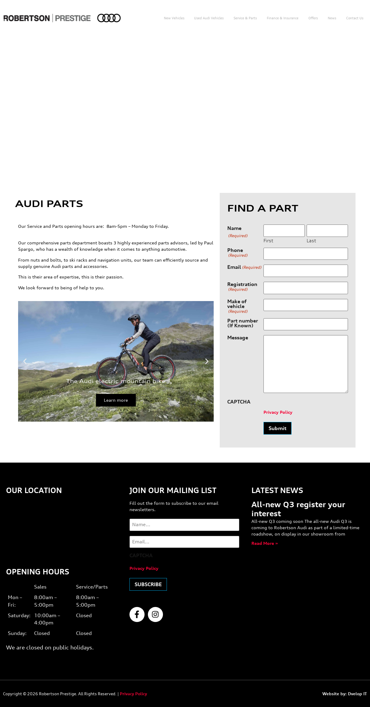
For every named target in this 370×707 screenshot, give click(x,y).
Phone (237, 253)
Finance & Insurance (282, 18)
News (332, 18)
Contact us (354, 18)
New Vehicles (174, 18)
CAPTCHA (238, 401)
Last (311, 240)
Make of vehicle (237, 306)
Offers (313, 18)
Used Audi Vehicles (209, 18)
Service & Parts (245, 18)
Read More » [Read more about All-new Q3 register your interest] (264, 543)
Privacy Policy (277, 412)
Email (244, 267)
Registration (242, 287)
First (268, 240)
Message (237, 338)
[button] (25, 361)
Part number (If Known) (242, 323)
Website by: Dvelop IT (344, 693)
